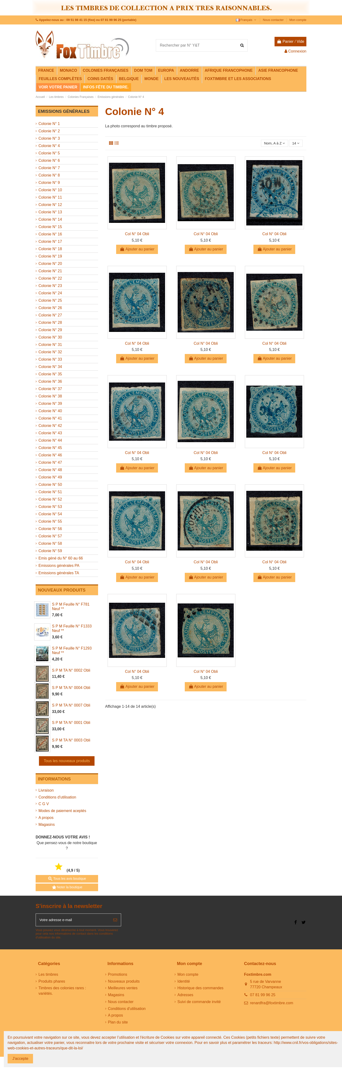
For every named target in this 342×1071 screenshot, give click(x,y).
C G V (43, 804)
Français (246, 20)
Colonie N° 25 (50, 300)
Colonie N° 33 (50, 359)
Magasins (46, 824)
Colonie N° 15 (50, 227)
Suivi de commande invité (199, 1003)
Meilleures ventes (123, 989)
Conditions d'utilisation (57, 797)
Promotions (117, 975)
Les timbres (48, 975)
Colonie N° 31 (50, 345)
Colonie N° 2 (49, 131)
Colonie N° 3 (49, 138)
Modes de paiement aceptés (62, 811)
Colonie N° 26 (50, 308)
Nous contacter (274, 20)
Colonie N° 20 (50, 264)
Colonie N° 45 (50, 448)
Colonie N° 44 (50, 440)
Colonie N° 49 (50, 477)
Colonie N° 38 (50, 396)
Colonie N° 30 (50, 337)
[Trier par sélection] (273, 143)
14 (295, 143)
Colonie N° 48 (50, 470)
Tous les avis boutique (67, 879)
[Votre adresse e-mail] (72, 920)
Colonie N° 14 (50, 219)
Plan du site (118, 1023)
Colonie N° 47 (50, 462)
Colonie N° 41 (50, 418)
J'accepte (20, 1059)
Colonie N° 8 (49, 175)
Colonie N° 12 (50, 205)
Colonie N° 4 (49, 146)
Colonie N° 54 (50, 514)
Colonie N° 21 (50, 271)
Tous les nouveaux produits (67, 761)
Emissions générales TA (58, 573)
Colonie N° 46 (50, 455)
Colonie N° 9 (49, 183)
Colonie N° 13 (50, 212)
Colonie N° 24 (50, 293)
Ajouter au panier (137, 250)
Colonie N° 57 (50, 536)
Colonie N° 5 (49, 153)
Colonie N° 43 (50, 433)
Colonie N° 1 (49, 124)
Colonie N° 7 (49, 168)
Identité (183, 982)
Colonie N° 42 (50, 426)
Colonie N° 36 (50, 381)
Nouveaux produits (124, 982)
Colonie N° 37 (50, 389)
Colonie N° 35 (50, 374)
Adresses (185, 996)
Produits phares (51, 982)
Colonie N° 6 (49, 160)
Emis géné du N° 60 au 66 (60, 558)
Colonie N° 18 (50, 249)
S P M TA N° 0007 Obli (71, 705)
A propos (45, 818)
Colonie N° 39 (50, 404)
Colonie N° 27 (50, 315)
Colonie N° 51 (50, 492)
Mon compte (297, 20)
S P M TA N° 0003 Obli (71, 740)
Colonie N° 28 (50, 322)
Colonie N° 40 (50, 411)
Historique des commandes (200, 989)
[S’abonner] (115, 920)
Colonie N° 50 (50, 485)
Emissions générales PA (58, 566)
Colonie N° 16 (50, 234)
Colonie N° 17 (50, 241)
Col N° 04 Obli (137, 234)
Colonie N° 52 (50, 499)
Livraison (46, 790)
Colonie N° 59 (50, 551)
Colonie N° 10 (50, 190)
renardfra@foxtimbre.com (271, 1004)
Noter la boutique (66, 887)
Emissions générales (64, 111)
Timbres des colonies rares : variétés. (62, 991)
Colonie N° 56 (50, 529)
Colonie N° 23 (50, 286)
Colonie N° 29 (50, 330)
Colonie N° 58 (50, 543)
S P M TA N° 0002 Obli (71, 670)
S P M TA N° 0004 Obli (71, 688)
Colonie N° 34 (50, 367)
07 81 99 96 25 (263, 996)
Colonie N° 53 (50, 507)
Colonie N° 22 (50, 278)
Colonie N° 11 (50, 197)
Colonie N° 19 (50, 256)
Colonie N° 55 (50, 521)
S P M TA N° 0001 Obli (71, 723)
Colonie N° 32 (50, 352)
